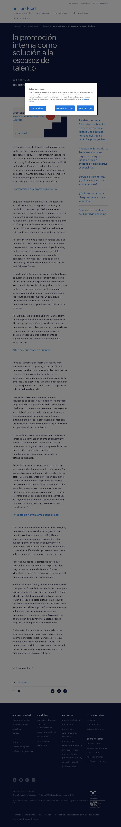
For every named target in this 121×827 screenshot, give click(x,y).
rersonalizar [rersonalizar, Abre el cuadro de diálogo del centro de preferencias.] (37, 108)
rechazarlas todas (64, 108)
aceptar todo (85, 108)
